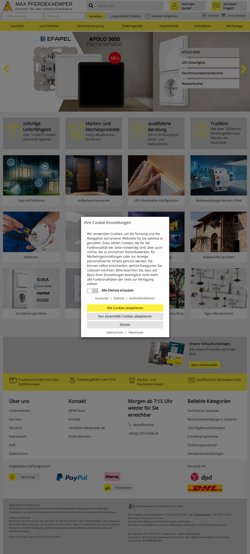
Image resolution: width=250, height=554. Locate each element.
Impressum (136, 332)
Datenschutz (114, 332)
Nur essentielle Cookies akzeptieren (125, 316)
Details (125, 324)
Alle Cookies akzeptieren (125, 308)
